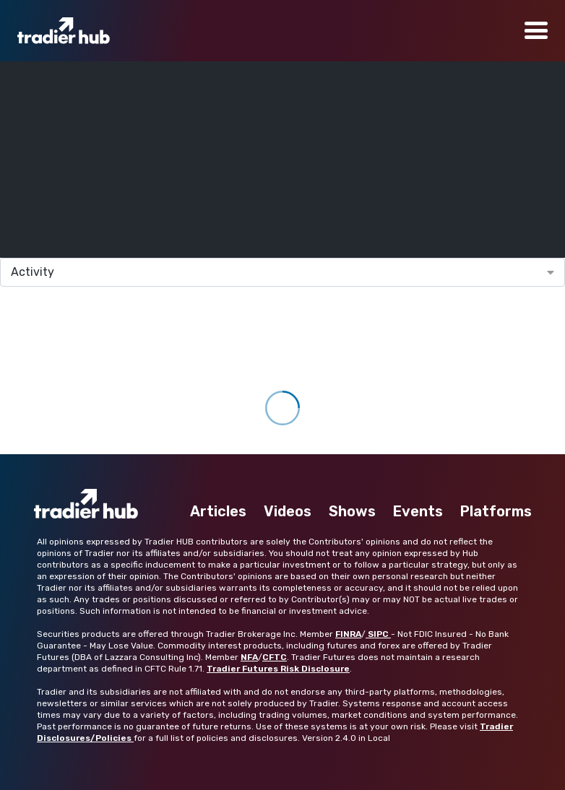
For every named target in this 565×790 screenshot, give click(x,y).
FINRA (348, 634)
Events (418, 511)
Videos (287, 511)
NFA (249, 657)
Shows (352, 511)
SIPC (378, 634)
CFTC (274, 657)
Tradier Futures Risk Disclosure (278, 669)
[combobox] (282, 272)
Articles (218, 511)
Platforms (496, 511)
